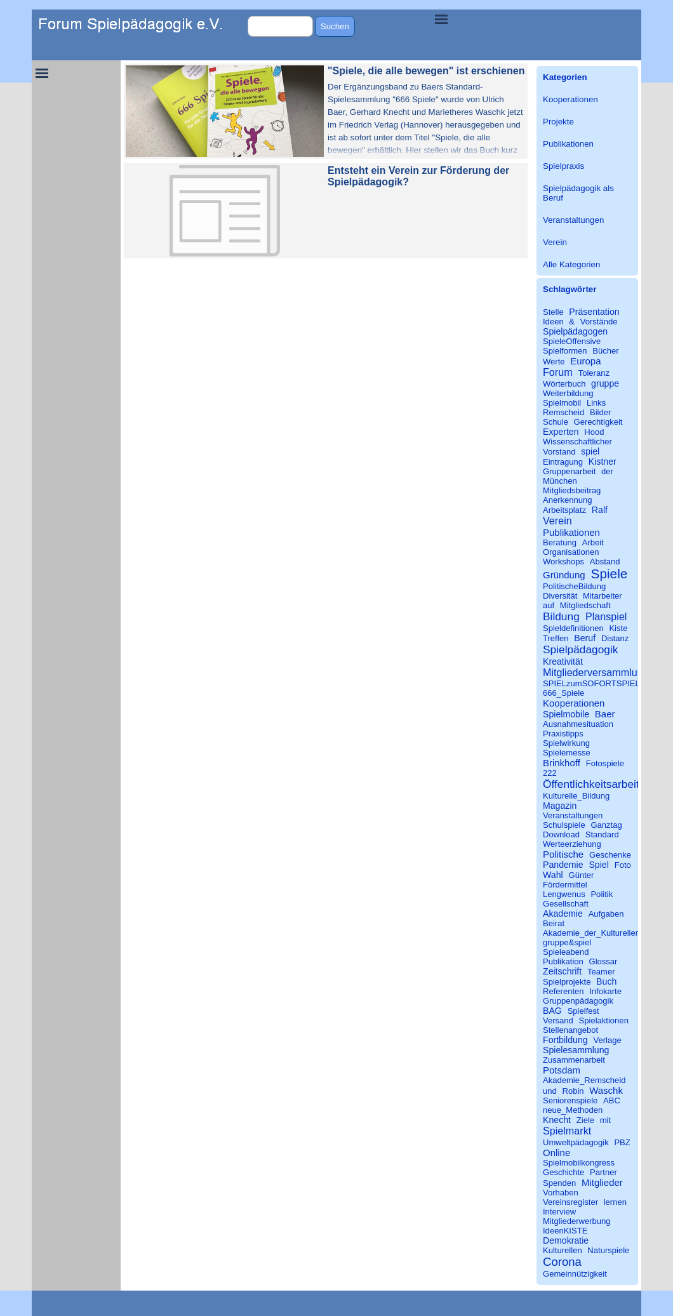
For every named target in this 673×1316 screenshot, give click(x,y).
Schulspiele (564, 825)
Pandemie (563, 865)
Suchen (335, 26)
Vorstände (599, 321)
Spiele (609, 573)
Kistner (602, 461)
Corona (562, 1261)
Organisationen (571, 552)
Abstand (605, 561)
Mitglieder (602, 1182)
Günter (581, 875)
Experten (561, 432)
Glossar (603, 961)
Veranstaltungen (573, 220)
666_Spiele (563, 693)
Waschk (606, 1090)
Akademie (563, 913)
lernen (615, 1202)
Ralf (600, 510)
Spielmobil (562, 403)
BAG (552, 1011)
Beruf (585, 638)
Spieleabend (566, 952)
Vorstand (559, 451)
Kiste (618, 628)
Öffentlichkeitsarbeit (591, 784)
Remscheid (563, 412)
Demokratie (566, 1240)
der (607, 471)
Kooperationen (570, 99)
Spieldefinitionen (573, 628)
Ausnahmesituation (578, 724)
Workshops (563, 561)
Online (556, 1152)
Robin (572, 1091)
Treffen (556, 638)
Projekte (558, 121)
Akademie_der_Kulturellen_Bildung (607, 933)
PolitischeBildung (574, 586)
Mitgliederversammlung (596, 672)
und (550, 1091)
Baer (605, 713)
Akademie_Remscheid (584, 1080)
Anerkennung (567, 500)
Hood (594, 432)
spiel (590, 451)
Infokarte (605, 991)
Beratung (559, 542)
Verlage (607, 1040)
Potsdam (561, 1070)
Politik (601, 894)
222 (550, 773)
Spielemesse (566, 752)
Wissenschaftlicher (577, 441)
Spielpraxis (563, 166)
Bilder (600, 412)
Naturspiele (608, 1250)
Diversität (560, 596)
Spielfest (583, 1011)
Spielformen (565, 351)
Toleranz (594, 373)
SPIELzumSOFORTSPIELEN (597, 683)
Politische (563, 854)
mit (605, 1120)
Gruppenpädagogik (578, 1001)
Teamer (601, 971)
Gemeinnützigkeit (575, 1274)
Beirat (553, 923)
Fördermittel (565, 884)
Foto (623, 865)
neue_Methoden (573, 1110)
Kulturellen (562, 1250)
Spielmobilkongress (579, 1162)
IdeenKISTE (565, 1230)
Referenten (563, 991)
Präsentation (594, 312)
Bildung (561, 616)
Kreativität (563, 661)
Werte (554, 361)
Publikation (563, 961)
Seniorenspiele (570, 1100)
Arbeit (593, 542)
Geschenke (610, 855)
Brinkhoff (561, 762)
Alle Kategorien (571, 264)
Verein (555, 242)
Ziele (585, 1120)
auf (548, 605)
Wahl (553, 875)
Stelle (553, 312)
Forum (558, 372)
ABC (611, 1100)
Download (561, 834)
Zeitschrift (562, 971)
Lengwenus (564, 894)
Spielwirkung (566, 743)
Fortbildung (565, 1040)
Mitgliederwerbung (577, 1221)
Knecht (557, 1120)
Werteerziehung (572, 844)
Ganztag (606, 825)
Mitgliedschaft (585, 605)
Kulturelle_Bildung (576, 796)
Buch (606, 981)
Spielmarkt (567, 1130)
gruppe (605, 383)
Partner (603, 1172)
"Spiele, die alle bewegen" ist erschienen (426, 70)
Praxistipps (563, 733)
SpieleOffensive (572, 341)
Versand (558, 1020)
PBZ (622, 1142)
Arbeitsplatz (564, 510)
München (560, 481)
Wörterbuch (564, 384)
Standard (602, 834)
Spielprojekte (566, 982)
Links (596, 403)
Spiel (598, 865)
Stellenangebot (570, 1030)
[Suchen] (280, 26)
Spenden (559, 1183)
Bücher (605, 351)
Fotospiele (605, 763)
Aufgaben (606, 914)
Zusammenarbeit (574, 1060)
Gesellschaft (566, 903)
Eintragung (563, 462)
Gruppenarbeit (569, 471)
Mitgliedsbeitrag (572, 490)
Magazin (559, 806)
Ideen (553, 321)
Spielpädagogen (575, 331)
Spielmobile (566, 714)
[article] (326, 111)
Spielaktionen (604, 1020)
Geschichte (563, 1172)
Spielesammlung (576, 1050)
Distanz (615, 638)
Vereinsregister (570, 1202)
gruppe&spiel (567, 942)
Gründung (564, 574)
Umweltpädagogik (576, 1142)
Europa (585, 361)
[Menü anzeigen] (441, 19)
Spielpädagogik (580, 649)
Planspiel (606, 616)
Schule (555, 422)
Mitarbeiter (602, 596)
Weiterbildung (568, 393)
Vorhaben (560, 1192)
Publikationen (568, 144)
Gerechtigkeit (598, 422)
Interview (559, 1211)
